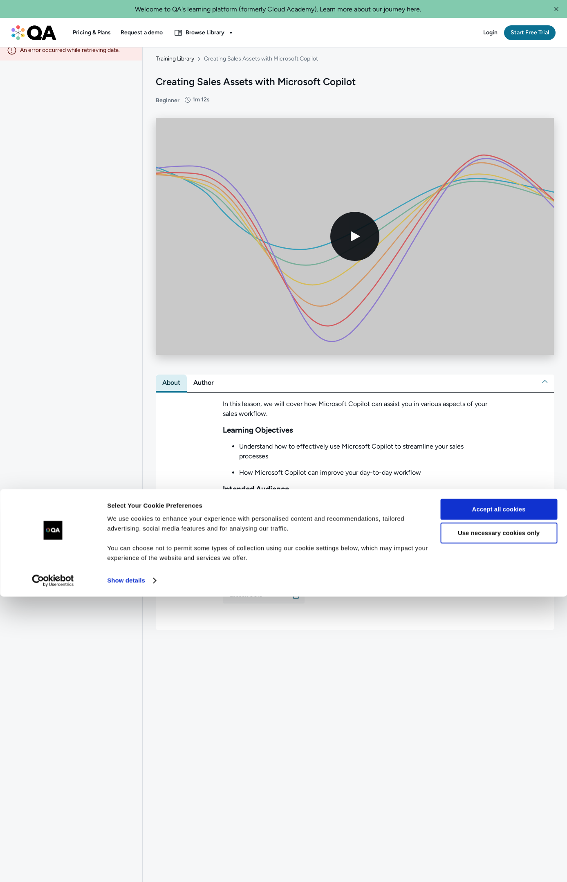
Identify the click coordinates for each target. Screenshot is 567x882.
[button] (556, 9)
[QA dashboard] (34, 32)
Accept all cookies (499, 794)
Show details (126, 865)
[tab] (171, 390)
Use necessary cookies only (499, 818)
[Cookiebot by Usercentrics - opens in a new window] (53, 866)
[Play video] (354, 243)
